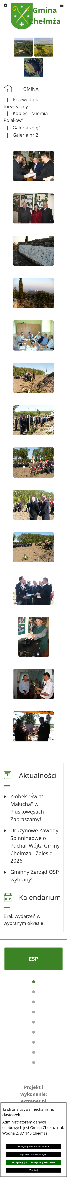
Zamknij (33, 1170)
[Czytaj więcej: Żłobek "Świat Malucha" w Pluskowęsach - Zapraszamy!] (33, 808)
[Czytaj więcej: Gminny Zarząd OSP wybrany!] (33, 875)
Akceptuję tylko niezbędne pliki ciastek (33, 1162)
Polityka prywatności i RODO (33, 1146)
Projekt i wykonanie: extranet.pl (33, 1094)
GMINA (30, 89)
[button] (5, 5)
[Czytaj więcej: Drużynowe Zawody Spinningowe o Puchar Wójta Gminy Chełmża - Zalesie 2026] (33, 845)
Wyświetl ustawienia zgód (33, 1154)
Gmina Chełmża (45, 15)
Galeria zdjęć (27, 128)
